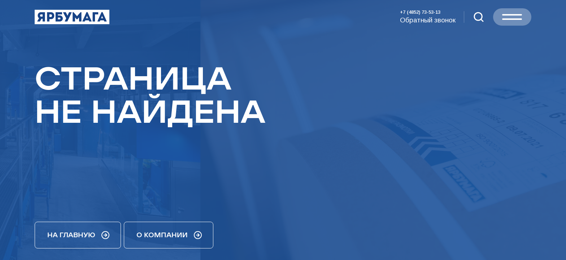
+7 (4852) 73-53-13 (420, 12)
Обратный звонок (428, 20)
